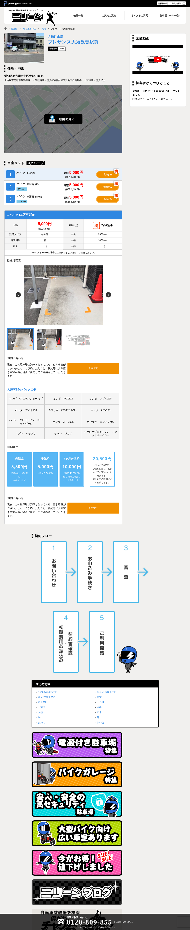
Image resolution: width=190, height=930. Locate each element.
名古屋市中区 (29, 28)
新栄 (99, 568)
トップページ (91, 876)
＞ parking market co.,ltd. (18, 3)
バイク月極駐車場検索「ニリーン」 (27, 879)
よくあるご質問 (125, 885)
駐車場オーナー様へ (160, 885)
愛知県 (14, 28)
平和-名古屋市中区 (48, 563)
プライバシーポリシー (161, 876)
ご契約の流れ (124, 881)
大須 (44, 28)
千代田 (100, 573)
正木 (99, 583)
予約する (107, 174)
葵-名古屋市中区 (46, 568)
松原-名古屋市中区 (107, 563)
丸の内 (41, 594)
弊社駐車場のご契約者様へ (170, 3)
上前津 (41, 578)
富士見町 (43, 573)
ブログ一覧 (156, 881)
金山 (99, 578)
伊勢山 (100, 594)
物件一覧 (122, 876)
